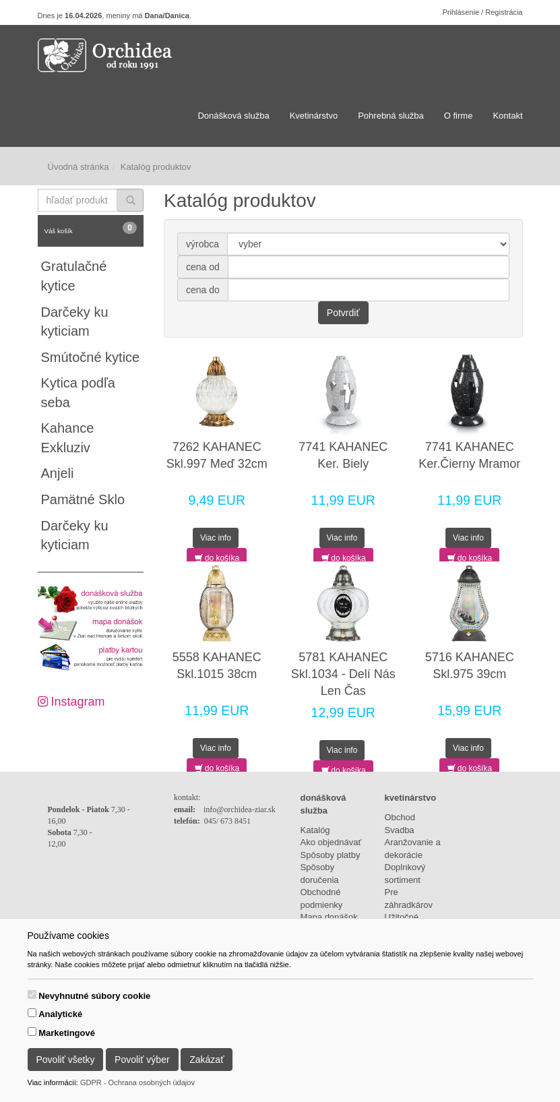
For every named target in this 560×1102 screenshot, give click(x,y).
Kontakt (507, 116)
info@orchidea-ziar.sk (240, 809)
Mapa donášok (329, 917)
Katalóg (315, 830)
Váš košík (90, 228)
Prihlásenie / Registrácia (482, 12)
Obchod (400, 817)
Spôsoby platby (331, 855)
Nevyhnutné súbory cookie (94, 996)
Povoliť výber (142, 1059)
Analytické (60, 1014)
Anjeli (57, 473)
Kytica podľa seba (78, 392)
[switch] (32, 994)
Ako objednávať (331, 842)
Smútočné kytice (90, 357)
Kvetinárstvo (314, 116)
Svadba (399, 830)
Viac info (215, 538)
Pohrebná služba (391, 116)
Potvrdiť (343, 312)
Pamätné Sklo (83, 499)
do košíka (217, 558)
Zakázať (206, 1059)
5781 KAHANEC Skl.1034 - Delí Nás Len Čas (343, 674)
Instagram (71, 701)
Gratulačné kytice (74, 276)
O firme (458, 116)
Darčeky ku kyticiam (74, 322)
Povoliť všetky (65, 1059)
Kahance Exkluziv (67, 438)
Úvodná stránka (78, 167)
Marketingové (66, 1033)
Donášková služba (233, 116)
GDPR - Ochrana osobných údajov (137, 1082)
